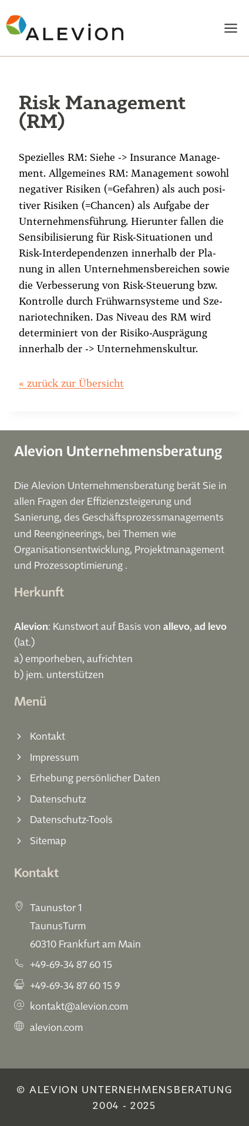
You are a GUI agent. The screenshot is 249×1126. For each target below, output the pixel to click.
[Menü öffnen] (230, 28)
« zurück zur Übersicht (71, 383)
